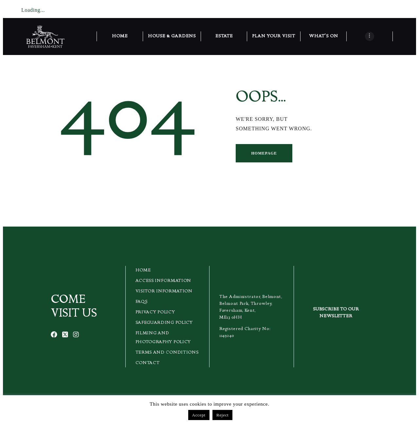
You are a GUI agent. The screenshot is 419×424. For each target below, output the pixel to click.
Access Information (163, 281)
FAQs (142, 302)
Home (143, 270)
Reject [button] (222, 415)
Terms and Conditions (167, 352)
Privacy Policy (155, 312)
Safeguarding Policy (164, 323)
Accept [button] (199, 415)
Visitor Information (164, 291)
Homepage (264, 153)
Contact (148, 363)
